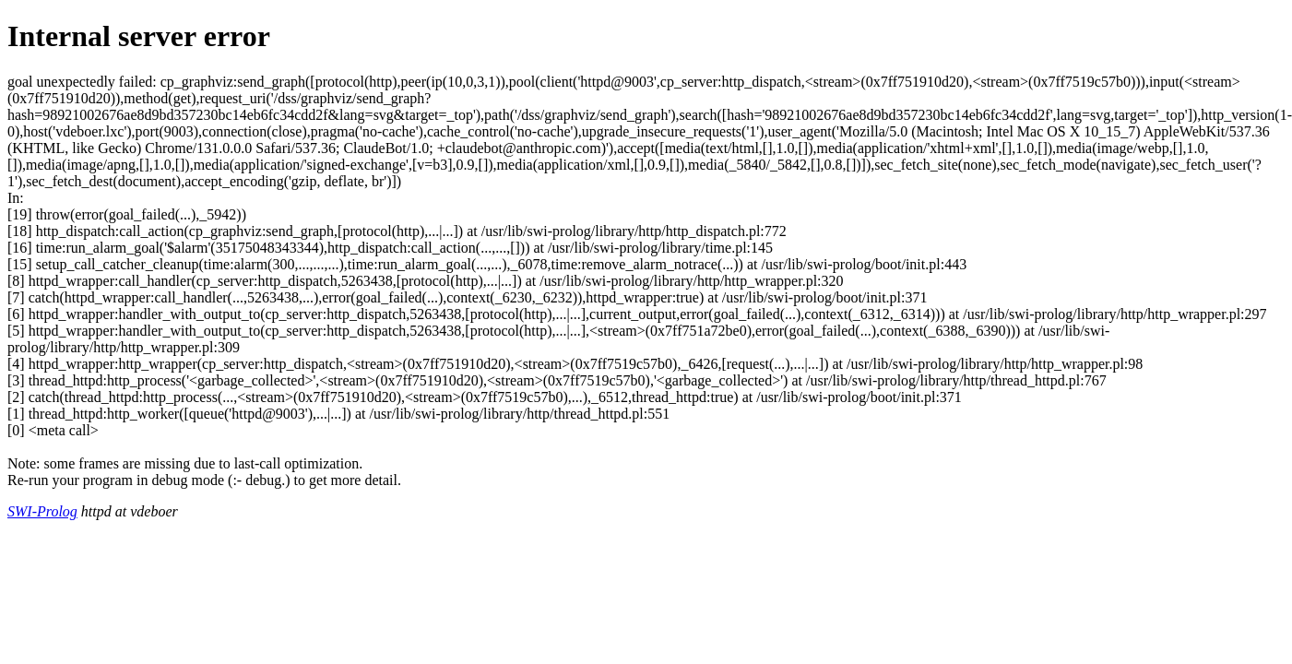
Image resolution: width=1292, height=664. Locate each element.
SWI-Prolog (42, 511)
